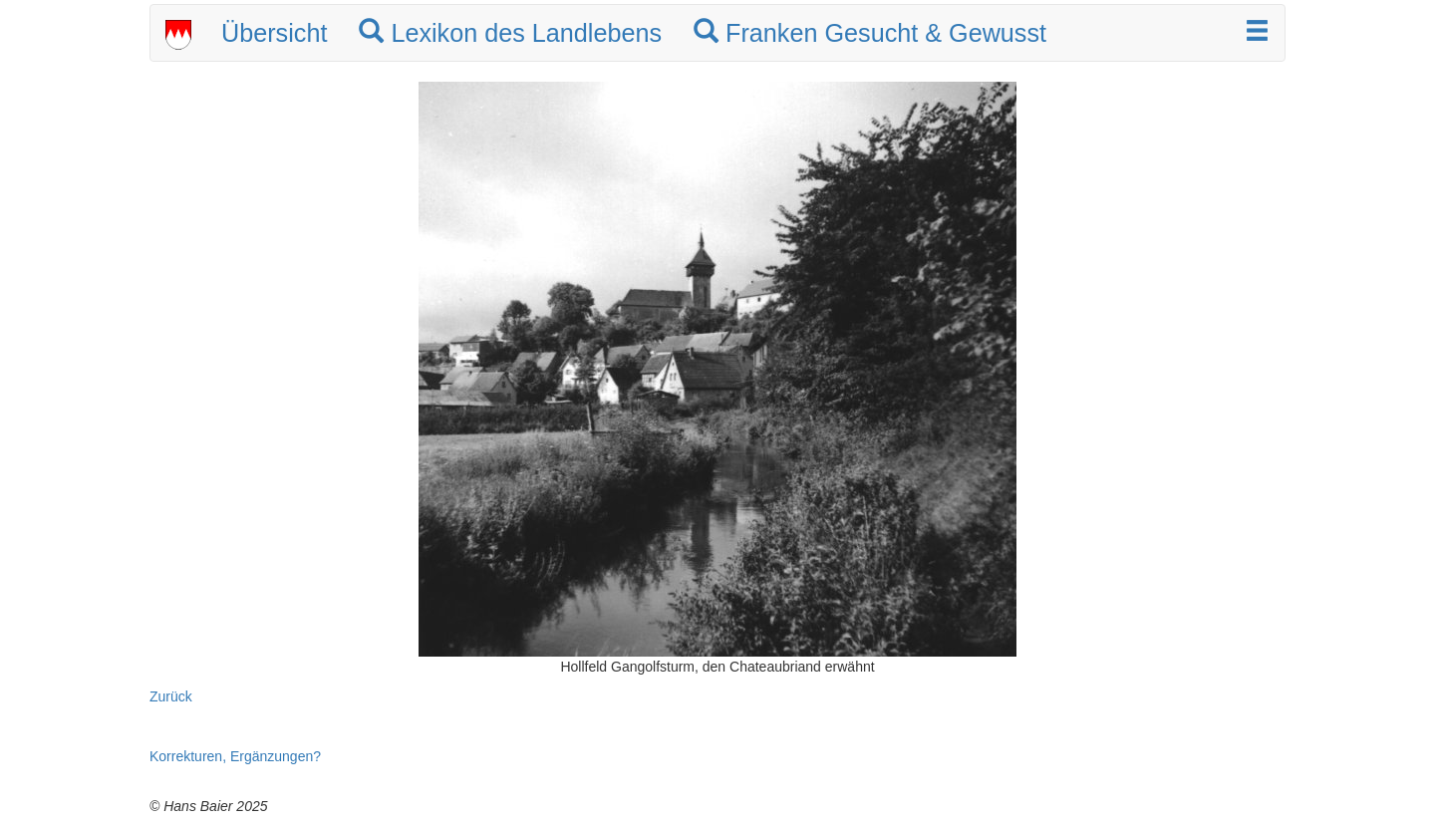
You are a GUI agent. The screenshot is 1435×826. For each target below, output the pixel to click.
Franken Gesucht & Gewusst (870, 33)
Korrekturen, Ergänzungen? (235, 756)
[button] (1257, 33)
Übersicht (274, 33)
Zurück (170, 696)
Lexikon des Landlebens (510, 33)
